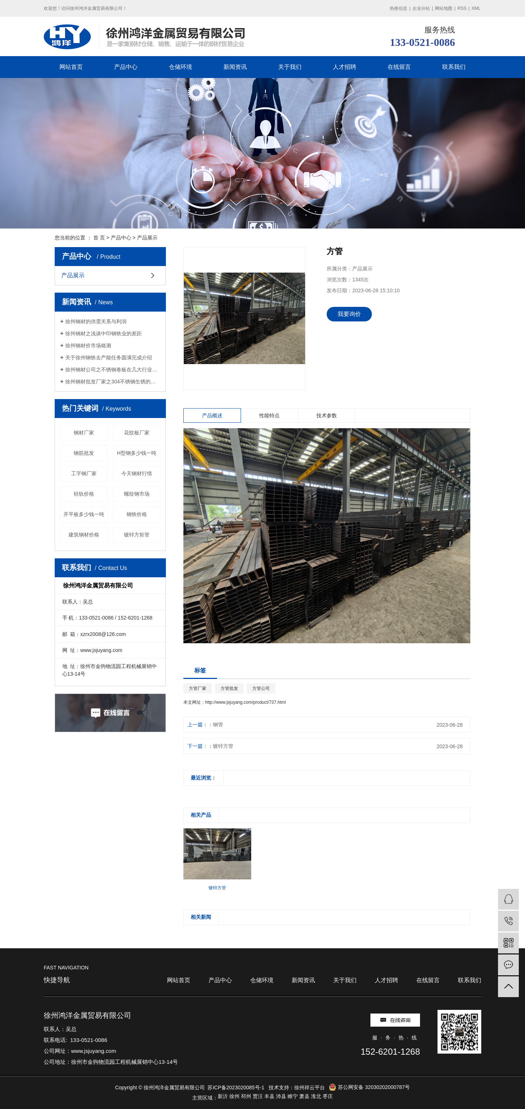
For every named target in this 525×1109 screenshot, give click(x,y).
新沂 (223, 1096)
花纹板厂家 (136, 433)
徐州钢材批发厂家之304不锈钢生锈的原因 (112, 381)
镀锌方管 (223, 746)
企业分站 (421, 8)
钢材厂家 (84, 433)
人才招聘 (344, 67)
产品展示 (147, 238)
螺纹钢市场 (136, 494)
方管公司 (261, 688)
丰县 (269, 1096)
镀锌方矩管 (136, 535)
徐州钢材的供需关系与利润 (96, 321)
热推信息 (398, 8)
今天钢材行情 (136, 473)
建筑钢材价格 (84, 535)
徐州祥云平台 (309, 1087)
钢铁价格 (137, 514)
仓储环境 (180, 67)
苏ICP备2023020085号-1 (235, 1087)
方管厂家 (197, 688)
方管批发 (229, 688)
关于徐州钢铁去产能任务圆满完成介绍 (108, 357)
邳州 (246, 1096)
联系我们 (454, 67)
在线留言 (399, 67)
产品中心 (125, 67)
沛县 (281, 1096)
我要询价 (349, 314)
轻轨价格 (84, 494)
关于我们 (290, 67)
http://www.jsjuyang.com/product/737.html (245, 702)
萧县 (304, 1096)
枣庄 (328, 1096)
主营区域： (205, 1098)
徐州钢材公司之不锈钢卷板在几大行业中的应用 (112, 369)
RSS (462, 8)
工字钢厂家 (84, 473)
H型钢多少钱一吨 (136, 453)
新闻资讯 (235, 67)
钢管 (218, 724)
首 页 (99, 238)
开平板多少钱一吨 (83, 514)
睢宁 (293, 1096)
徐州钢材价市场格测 (88, 345)
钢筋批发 (84, 453)
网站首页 (71, 67)
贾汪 (258, 1096)
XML (476, 8)
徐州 (234, 1096)
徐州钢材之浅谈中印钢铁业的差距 (103, 333)
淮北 (316, 1096)
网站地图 (443, 8)
